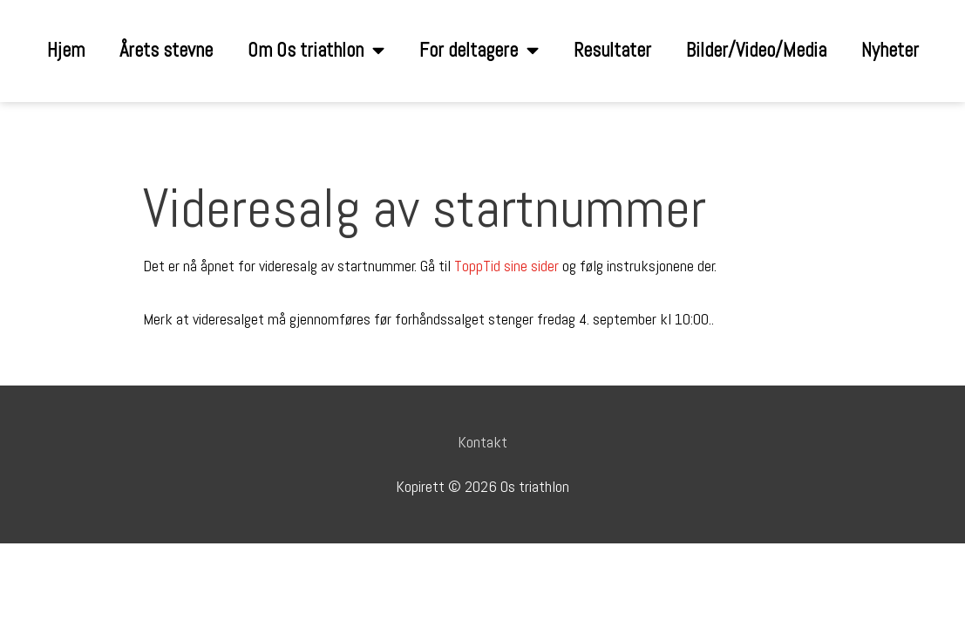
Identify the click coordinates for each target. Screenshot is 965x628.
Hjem (66, 50)
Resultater (612, 50)
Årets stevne (166, 50)
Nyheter (890, 50)
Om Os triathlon (316, 51)
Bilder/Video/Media (756, 50)
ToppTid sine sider (506, 266)
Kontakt (482, 442)
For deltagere (479, 51)
